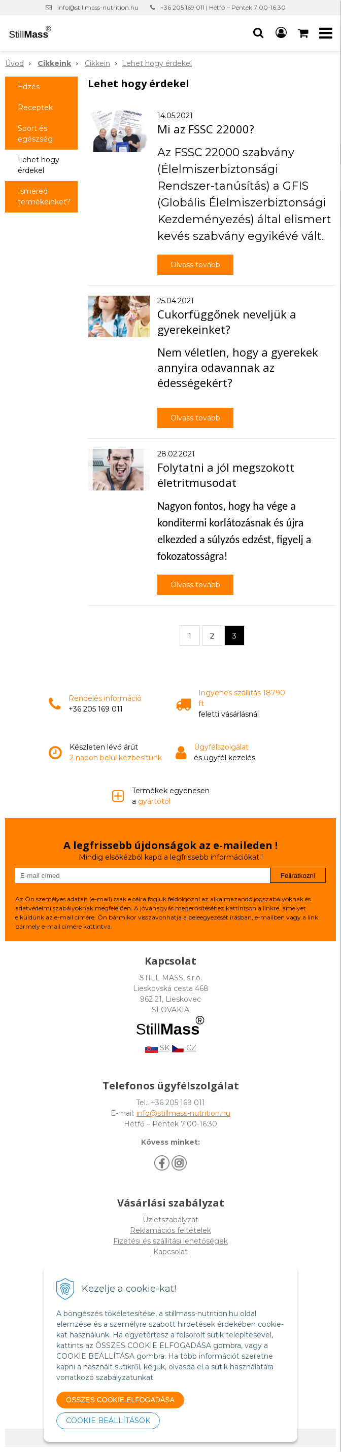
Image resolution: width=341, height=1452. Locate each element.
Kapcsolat (170, 1251)
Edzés (29, 86)
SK (157, 1047)
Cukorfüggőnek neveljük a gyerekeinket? (226, 321)
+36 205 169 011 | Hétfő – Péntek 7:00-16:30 (223, 7)
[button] (258, 33)
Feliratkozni (298, 875)
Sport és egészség (35, 134)
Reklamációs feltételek (170, 1230)
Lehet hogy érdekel (157, 63)
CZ (184, 1047)
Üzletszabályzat (170, 1219)
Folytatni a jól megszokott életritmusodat (225, 474)
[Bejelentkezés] (281, 33)
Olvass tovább (195, 264)
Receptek (35, 107)
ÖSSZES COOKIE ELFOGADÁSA (120, 1400)
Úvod (14, 63)
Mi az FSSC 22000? (205, 128)
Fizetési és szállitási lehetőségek (170, 1241)
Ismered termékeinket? (44, 196)
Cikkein (97, 63)
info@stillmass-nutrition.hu (98, 7)
